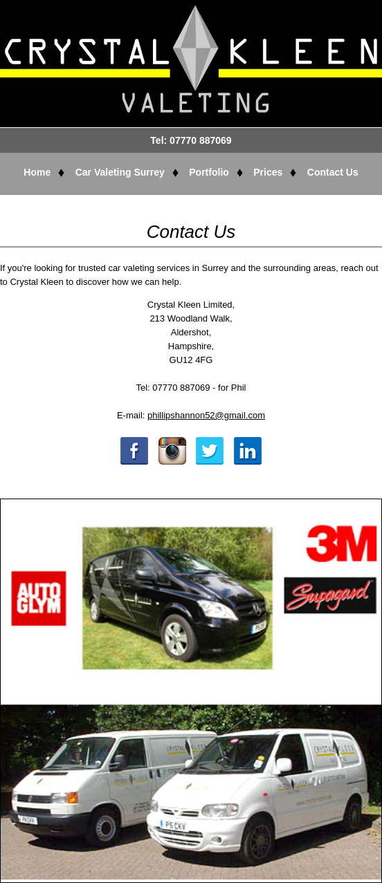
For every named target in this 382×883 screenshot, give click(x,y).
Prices (267, 172)
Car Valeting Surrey (120, 172)
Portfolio (209, 172)
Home (37, 172)
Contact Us (332, 172)
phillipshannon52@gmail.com (206, 415)
